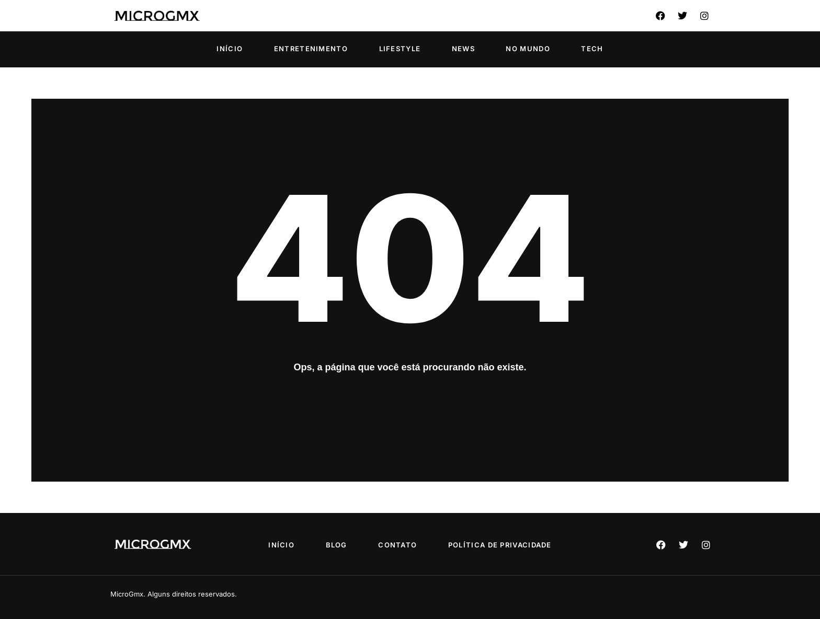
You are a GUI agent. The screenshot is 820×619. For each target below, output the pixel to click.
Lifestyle (400, 48)
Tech (592, 48)
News (463, 48)
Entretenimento (311, 48)
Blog (336, 545)
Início (230, 48)
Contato (397, 545)
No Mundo (528, 48)
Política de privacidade (500, 545)
